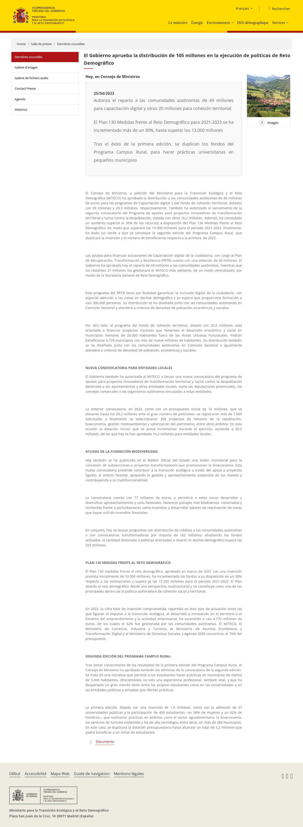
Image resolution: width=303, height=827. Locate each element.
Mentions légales (129, 773)
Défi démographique (252, 23)
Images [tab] (269, 122)
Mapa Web (60, 773)
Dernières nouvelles (71, 44)
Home (21, 44)
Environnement (218, 23)
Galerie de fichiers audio (31, 78)
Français (242, 8)
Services (278, 23)
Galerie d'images (26, 67)
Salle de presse (41, 44)
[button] (233, 22)
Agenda (20, 99)
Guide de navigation (92, 773)
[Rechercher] (277, 8)
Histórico (21, 109)
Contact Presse (25, 88)
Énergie (197, 23)
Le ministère (177, 23)
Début (14, 773)
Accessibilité (35, 773)
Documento (105, 741)
